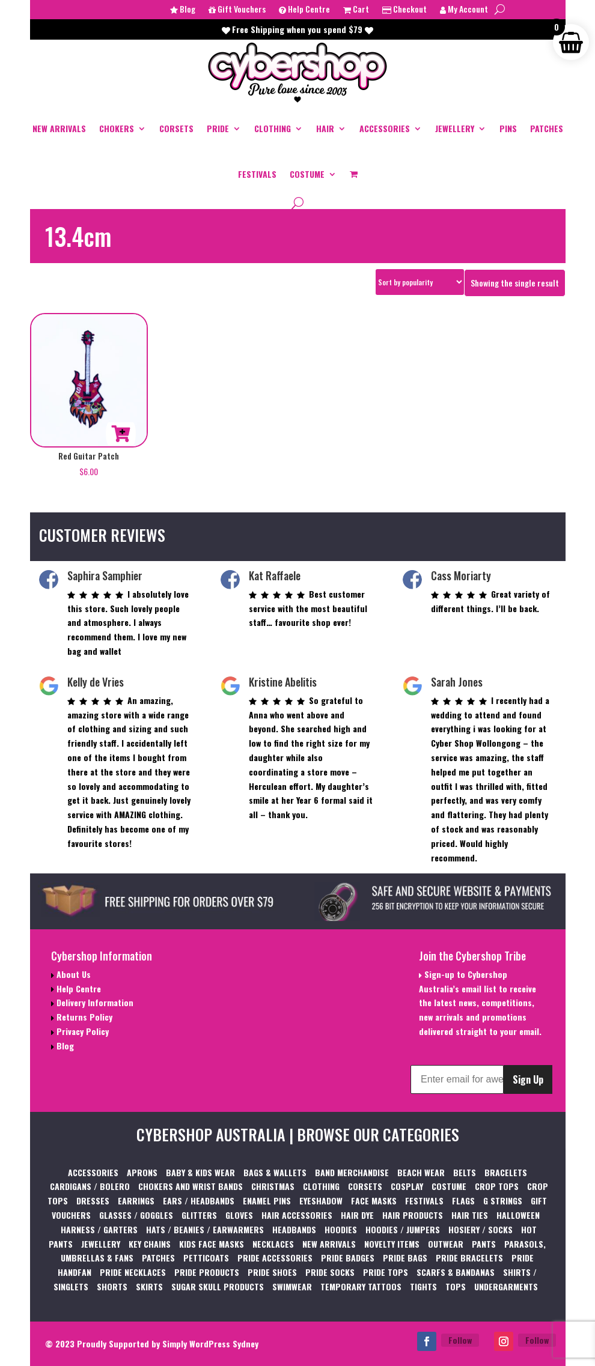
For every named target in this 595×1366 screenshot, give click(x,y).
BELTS (464, 1172)
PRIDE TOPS (385, 1272)
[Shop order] (420, 282)
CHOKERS (116, 128)
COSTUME (307, 174)
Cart (356, 10)
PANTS (484, 1243)
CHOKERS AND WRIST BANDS (190, 1186)
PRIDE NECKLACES (133, 1272)
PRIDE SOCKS (330, 1272)
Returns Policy (83, 1016)
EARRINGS (136, 1200)
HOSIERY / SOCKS (480, 1229)
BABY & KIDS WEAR (200, 1172)
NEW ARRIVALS (59, 128)
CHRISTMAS (272, 1186)
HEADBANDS (294, 1229)
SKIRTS (149, 1286)
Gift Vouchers (237, 10)
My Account (464, 10)
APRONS (142, 1172)
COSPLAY (407, 1186)
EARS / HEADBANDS (198, 1200)
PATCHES (546, 128)
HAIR (325, 128)
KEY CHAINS (150, 1243)
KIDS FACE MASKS (211, 1243)
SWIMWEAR (292, 1286)
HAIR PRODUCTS (412, 1215)
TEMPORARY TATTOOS (360, 1286)
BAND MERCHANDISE (352, 1172)
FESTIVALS (257, 174)
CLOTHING (272, 128)
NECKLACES (273, 1243)
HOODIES (341, 1229)
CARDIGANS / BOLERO (90, 1186)
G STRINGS (502, 1200)
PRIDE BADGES (347, 1257)
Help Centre (304, 10)
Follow (460, 1340)
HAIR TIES (469, 1215)
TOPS (455, 1286)
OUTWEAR (445, 1243)
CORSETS (176, 128)
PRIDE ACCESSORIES (275, 1257)
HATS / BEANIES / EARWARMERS (205, 1229)
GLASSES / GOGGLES (136, 1215)
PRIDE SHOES (272, 1272)
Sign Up (528, 1079)
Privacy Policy (81, 1031)
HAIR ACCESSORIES (296, 1215)
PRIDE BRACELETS (469, 1257)
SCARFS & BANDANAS (455, 1272)
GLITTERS (199, 1215)
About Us (72, 974)
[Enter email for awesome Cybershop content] (457, 1079)
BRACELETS (505, 1172)
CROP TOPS (497, 1186)
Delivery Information (93, 1002)
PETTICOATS (206, 1257)
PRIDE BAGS (405, 1257)
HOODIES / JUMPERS (402, 1229)
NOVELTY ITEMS (392, 1243)
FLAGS (463, 1200)
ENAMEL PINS (267, 1200)
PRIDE (218, 128)
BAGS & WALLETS (275, 1172)
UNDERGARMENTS (506, 1286)
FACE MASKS (374, 1200)
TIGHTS (423, 1286)
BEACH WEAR (421, 1172)
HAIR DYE (357, 1215)
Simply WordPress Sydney (210, 1343)
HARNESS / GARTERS (99, 1229)
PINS (508, 128)
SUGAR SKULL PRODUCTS (217, 1286)
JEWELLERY (454, 128)
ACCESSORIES (384, 128)
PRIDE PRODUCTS (206, 1272)
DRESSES (92, 1200)
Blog (182, 10)
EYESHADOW (321, 1200)
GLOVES (239, 1215)
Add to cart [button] (121, 434)
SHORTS (112, 1286)
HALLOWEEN (518, 1215)
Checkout (404, 10)
